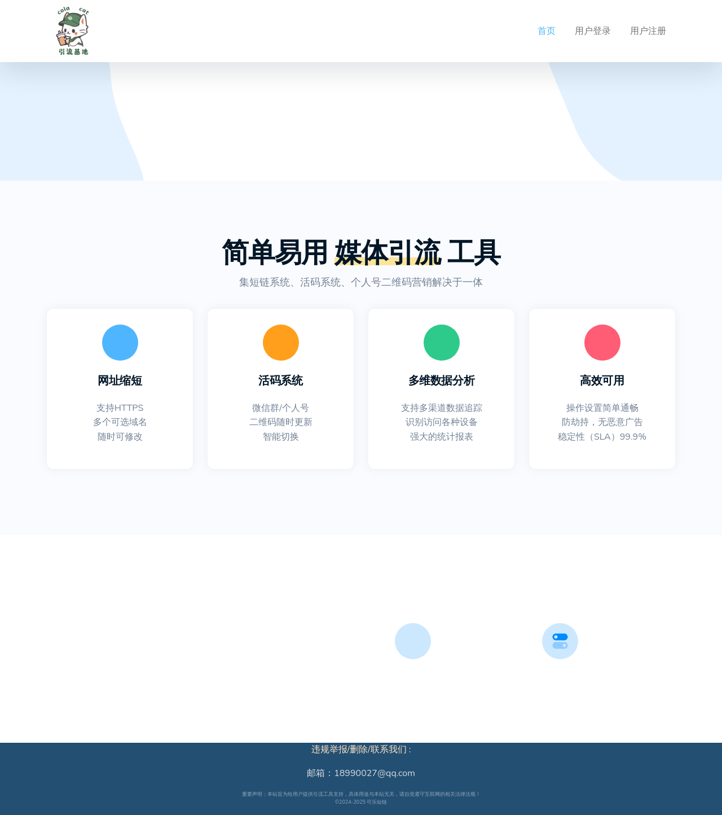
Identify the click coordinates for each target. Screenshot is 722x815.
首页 (547, 31)
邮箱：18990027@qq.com (361, 773)
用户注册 (648, 31)
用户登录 (593, 31)
